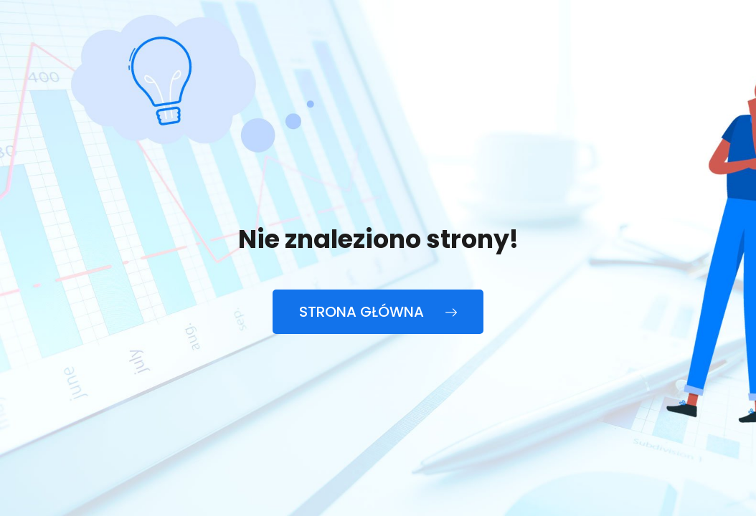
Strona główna (378, 312)
